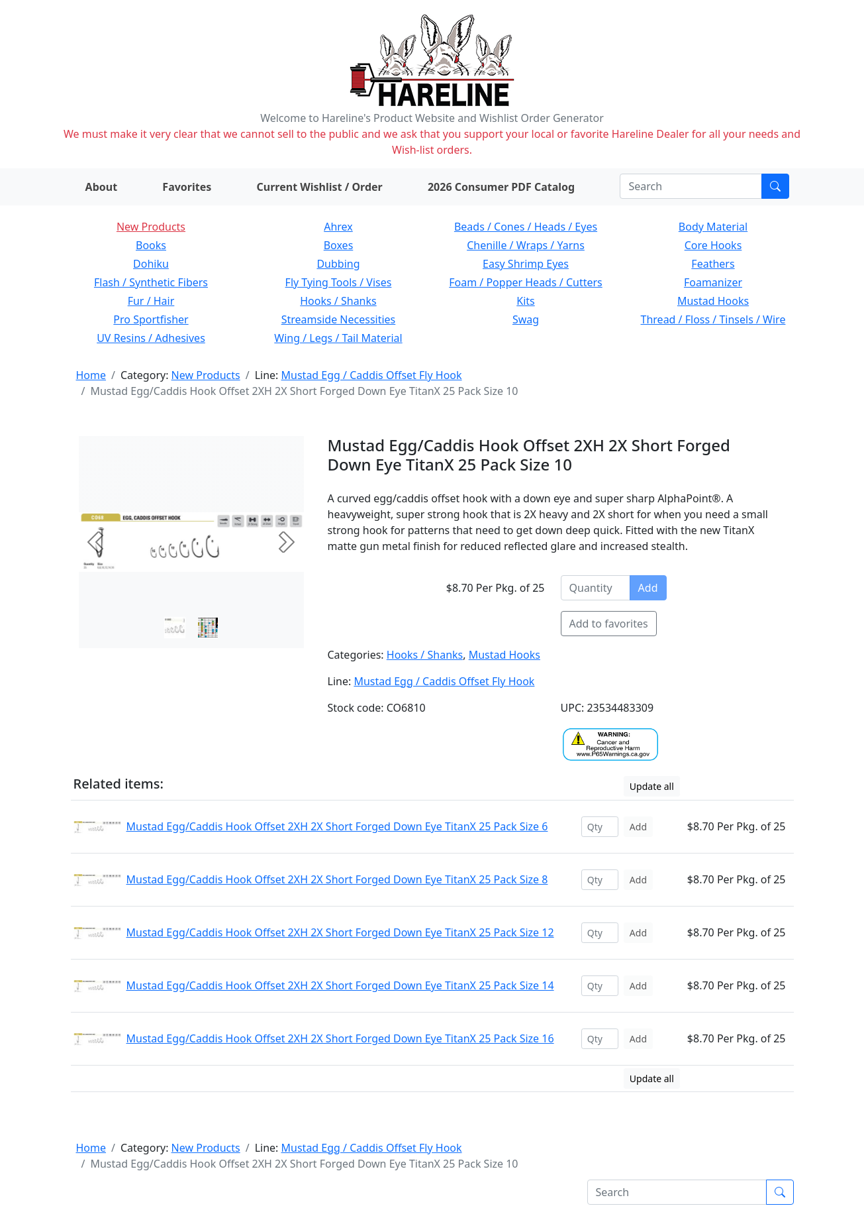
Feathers (712, 263)
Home (91, 375)
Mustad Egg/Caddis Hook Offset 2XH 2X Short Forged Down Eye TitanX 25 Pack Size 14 (340, 985)
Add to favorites (608, 623)
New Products (151, 226)
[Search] (691, 186)
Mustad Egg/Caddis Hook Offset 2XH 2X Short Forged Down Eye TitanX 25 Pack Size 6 (337, 826)
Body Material (713, 226)
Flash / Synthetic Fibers (151, 282)
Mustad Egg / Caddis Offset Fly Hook (371, 375)
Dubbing (338, 263)
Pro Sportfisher (150, 319)
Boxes (339, 245)
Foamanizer (713, 282)
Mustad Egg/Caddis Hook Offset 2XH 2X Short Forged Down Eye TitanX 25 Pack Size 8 (337, 879)
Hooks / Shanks (338, 301)
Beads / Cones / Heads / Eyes (525, 226)
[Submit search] (775, 186)
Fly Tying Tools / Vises (338, 282)
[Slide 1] (208, 627)
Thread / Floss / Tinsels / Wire (713, 319)
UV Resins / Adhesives (151, 338)
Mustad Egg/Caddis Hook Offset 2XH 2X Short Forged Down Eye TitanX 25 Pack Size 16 (340, 1038)
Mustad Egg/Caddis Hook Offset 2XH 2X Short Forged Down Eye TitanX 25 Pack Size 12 (340, 932)
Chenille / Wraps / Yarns (526, 245)
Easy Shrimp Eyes (526, 263)
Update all (652, 786)
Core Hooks (713, 245)
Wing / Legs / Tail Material (338, 338)
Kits (525, 301)
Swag (525, 319)
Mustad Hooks (713, 301)
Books (151, 245)
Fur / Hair (151, 301)
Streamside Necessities (338, 319)
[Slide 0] (175, 627)
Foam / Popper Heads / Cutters (525, 282)
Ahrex (338, 226)
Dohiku (151, 263)
